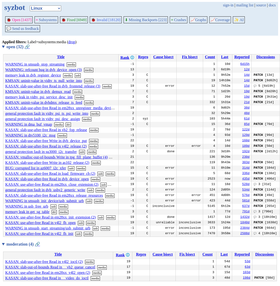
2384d (245, 228)
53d (247, 262)
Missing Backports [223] (146, 20)
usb (78, 75)
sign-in (228, 5)
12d (247, 70)
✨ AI (239, 20)
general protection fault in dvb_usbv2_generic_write (45, 190)
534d (246, 190)
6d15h (245, 64)
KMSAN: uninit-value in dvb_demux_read (38, 92)
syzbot (14, 7)
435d (246, 179)
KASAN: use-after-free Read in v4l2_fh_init (39, 234)
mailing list (244, 5)
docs (272, 5)
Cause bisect (163, 57)
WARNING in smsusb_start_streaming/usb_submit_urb (47, 228)
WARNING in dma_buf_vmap (28, 124)
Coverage (220, 20)
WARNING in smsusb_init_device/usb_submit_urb (44, 201)
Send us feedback (22, 29)
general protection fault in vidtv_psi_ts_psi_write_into (46, 113)
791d (246, 212)
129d (246, 135)
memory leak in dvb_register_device (33, 75)
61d (247, 119)
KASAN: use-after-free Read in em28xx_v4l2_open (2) (47, 273)
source (261, 5)
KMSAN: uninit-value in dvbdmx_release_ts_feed (43, 102)
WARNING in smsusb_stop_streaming (35, 64)
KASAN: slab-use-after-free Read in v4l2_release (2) (45, 146)
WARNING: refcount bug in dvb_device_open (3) (43, 70)
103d (246, 273)
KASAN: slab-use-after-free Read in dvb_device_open (47, 179)
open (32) (18, 46)
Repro (143, 57)
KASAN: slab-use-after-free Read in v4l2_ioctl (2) (44, 262)
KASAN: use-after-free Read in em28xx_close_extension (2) (51, 184)
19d (247, 92)
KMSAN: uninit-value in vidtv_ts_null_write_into (43, 81)
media (71, 64)
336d (246, 174)
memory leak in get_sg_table (27, 212)
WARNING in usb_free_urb (26, 206)
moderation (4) (23, 244)
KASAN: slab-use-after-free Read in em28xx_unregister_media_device (59, 108)
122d (246, 130)
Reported (242, 57)
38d (247, 108)
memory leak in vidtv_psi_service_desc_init (39, 97)
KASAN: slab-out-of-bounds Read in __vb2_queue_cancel (50, 267)
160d (246, 141)
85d (247, 124)
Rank (124, 58)
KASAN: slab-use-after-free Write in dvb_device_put (46, 141)
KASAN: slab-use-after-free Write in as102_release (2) (47, 163)
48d (247, 113)
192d (246, 152)
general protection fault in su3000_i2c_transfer (41, 152)
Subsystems (46, 20)
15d (247, 86)
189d (246, 146)
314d (246, 168)
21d (247, 102)
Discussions (265, 57)
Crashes (178, 20)
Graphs (198, 20)
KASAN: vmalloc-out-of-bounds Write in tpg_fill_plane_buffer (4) (56, 157)
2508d (245, 234)
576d (246, 195)
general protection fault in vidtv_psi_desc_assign (42, 119)
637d (246, 206)
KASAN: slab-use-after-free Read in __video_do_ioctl (47, 278)
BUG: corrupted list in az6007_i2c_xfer (35, 168)
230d (246, 157)
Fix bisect (189, 57)
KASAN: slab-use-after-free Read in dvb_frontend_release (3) (52, 86)
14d (247, 75)
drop (71, 42)
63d (247, 267)
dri (68, 124)
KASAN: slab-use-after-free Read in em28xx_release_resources (54, 195)
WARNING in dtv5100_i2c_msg (30, 135)
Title (61, 57)
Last (224, 57)
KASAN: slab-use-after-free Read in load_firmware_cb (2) (50, 174)
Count (210, 57)
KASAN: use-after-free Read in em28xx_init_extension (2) (50, 217)
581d (246, 201)
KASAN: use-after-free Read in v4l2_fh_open (40, 223)
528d (246, 184)
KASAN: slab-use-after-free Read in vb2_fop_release (46, 130)
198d (246, 278)
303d (246, 163)
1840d (245, 223)
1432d (245, 217)
